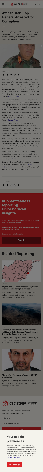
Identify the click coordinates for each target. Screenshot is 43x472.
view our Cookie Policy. (13, 457)
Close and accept (14, 464)
